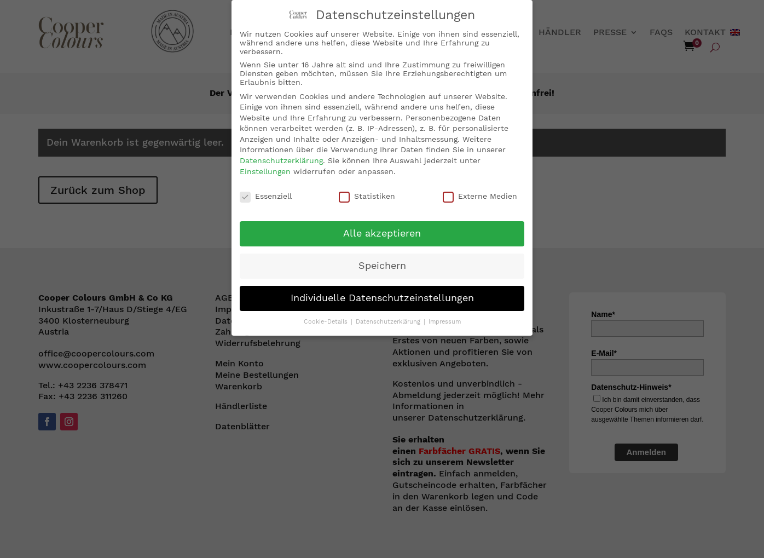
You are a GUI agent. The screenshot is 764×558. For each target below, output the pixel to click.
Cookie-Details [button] (327, 320)
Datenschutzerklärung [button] (389, 320)
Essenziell (266, 195)
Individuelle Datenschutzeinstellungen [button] (382, 297)
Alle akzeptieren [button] (382, 232)
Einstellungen (265, 170)
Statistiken (367, 195)
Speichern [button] (382, 265)
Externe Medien (480, 195)
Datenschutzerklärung (281, 160)
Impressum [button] (445, 320)
